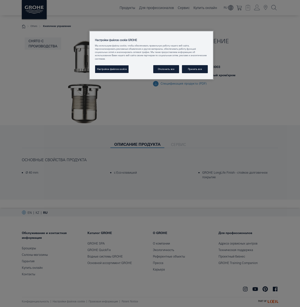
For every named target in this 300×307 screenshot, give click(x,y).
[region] (151, 55)
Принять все (195, 69)
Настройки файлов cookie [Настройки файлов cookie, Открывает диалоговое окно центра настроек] (112, 69)
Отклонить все (166, 69)
